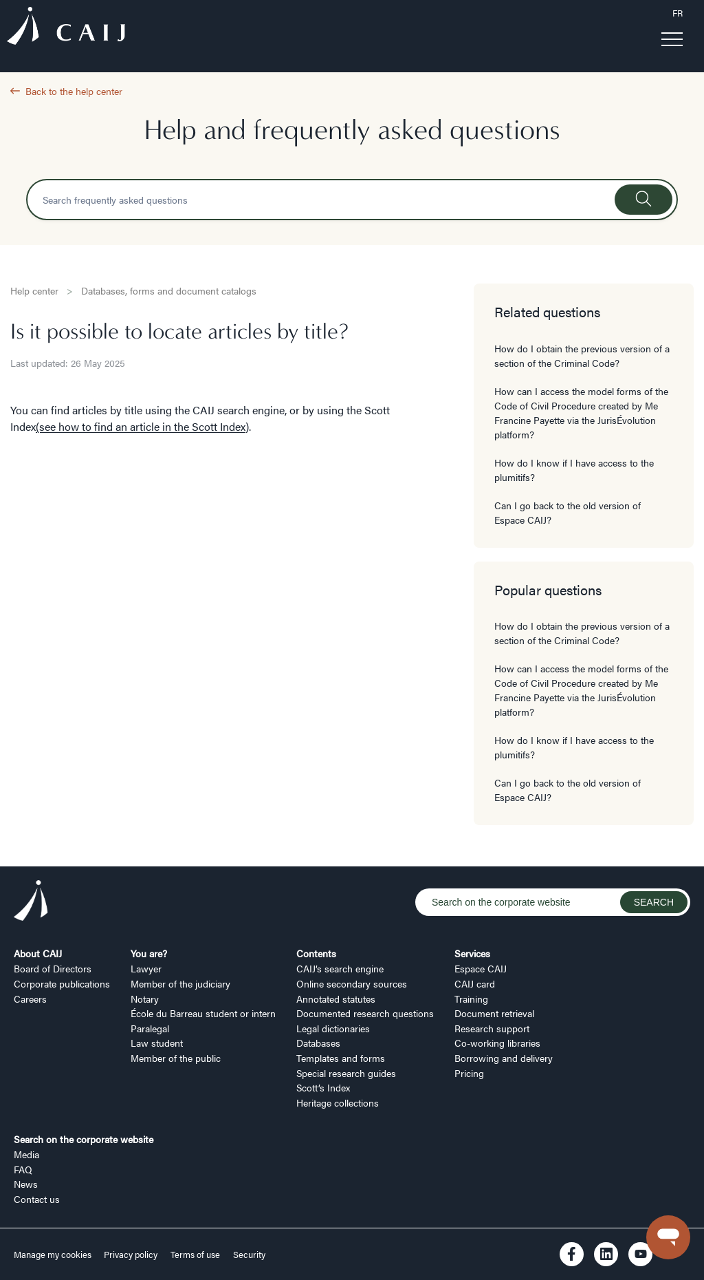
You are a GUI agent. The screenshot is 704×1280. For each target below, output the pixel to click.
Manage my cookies (54, 1254)
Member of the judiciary (180, 983)
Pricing (469, 1073)
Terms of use (195, 1254)
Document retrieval (494, 1013)
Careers (30, 998)
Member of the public (176, 1058)
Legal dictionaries (333, 1028)
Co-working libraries (497, 1042)
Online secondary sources (351, 983)
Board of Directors (52, 968)
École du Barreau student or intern (203, 1013)
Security (249, 1254)
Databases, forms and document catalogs (168, 290)
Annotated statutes (335, 998)
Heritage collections (337, 1102)
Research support (491, 1028)
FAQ (23, 1169)
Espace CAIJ (480, 968)
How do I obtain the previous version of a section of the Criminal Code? (582, 355)
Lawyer (146, 968)
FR (677, 13)
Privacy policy (130, 1254)
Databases (318, 1042)
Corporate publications (62, 983)
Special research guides (346, 1073)
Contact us (37, 1199)
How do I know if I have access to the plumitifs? (574, 470)
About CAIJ (38, 953)
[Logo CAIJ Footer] (31, 902)
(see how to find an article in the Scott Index (140, 426)
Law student (157, 1042)
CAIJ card (474, 983)
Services (472, 953)
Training (471, 998)
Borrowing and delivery (503, 1058)
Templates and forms (340, 1058)
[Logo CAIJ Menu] (66, 28)
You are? (149, 953)
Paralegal (150, 1028)
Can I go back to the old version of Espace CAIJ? (567, 512)
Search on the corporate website (83, 1139)
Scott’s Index (323, 1087)
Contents (316, 953)
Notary (145, 998)
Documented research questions (365, 1013)
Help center (34, 290)
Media (26, 1154)
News (26, 1184)
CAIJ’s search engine (340, 968)
